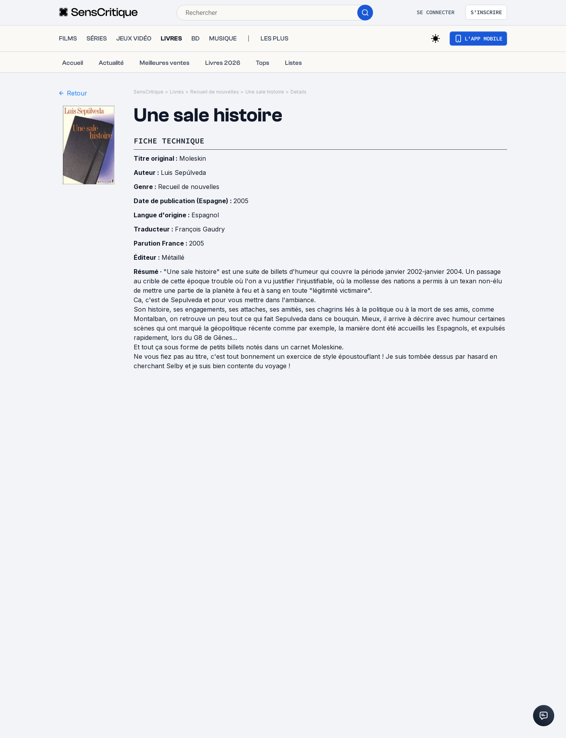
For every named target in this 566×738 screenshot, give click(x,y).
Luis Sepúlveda (183, 172)
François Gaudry (200, 229)
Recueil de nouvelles (214, 92)
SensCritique (149, 92)
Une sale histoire (264, 92)
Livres (177, 92)
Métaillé (173, 257)
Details (298, 92)
